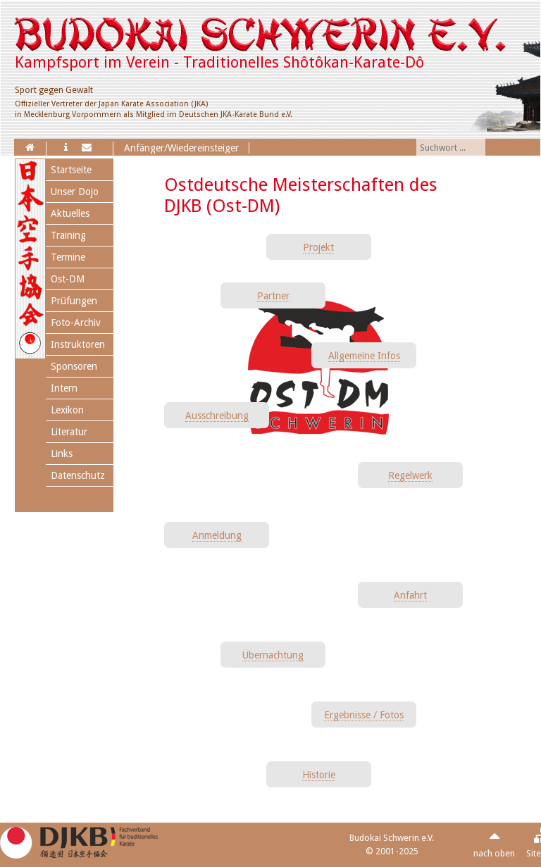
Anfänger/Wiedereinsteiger (181, 148)
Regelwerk (410, 475)
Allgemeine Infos (364, 355)
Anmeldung (217, 535)
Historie (318, 774)
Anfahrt (410, 595)
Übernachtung (273, 655)
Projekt (318, 247)
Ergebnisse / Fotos (364, 715)
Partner (273, 295)
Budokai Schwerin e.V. (391, 837)
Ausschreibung (217, 415)
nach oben (494, 853)
